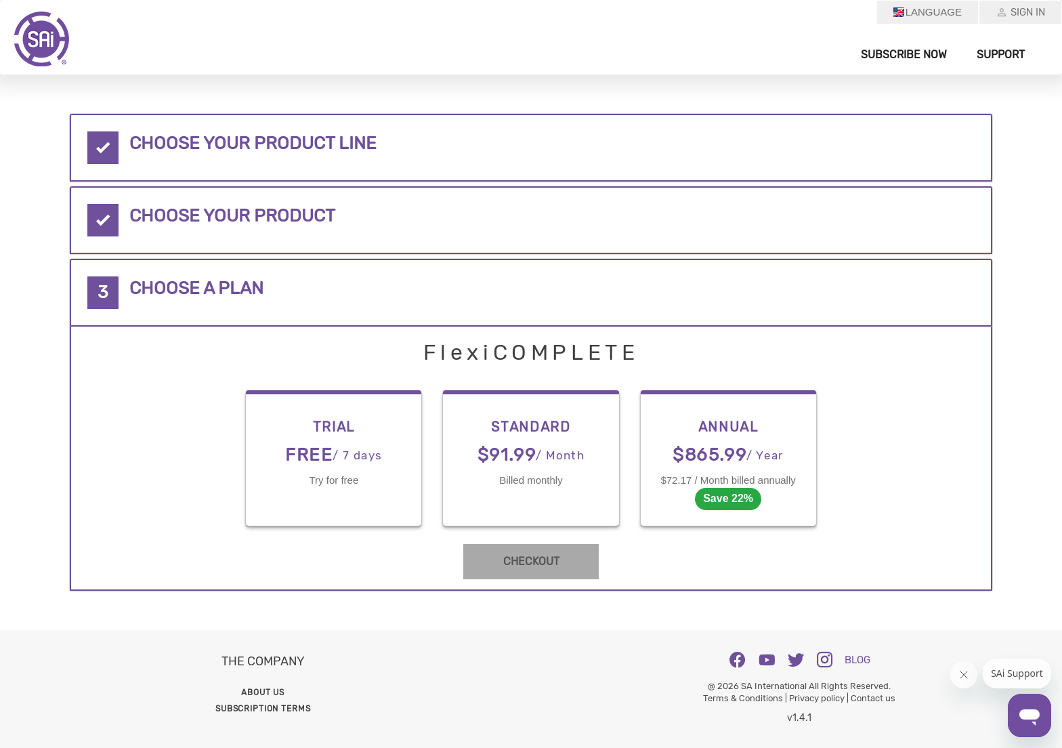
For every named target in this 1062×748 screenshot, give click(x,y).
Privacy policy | (820, 698)
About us (262, 692)
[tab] (531, 148)
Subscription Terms (262, 708)
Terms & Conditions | (746, 698)
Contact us (873, 698)
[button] (530, 147)
